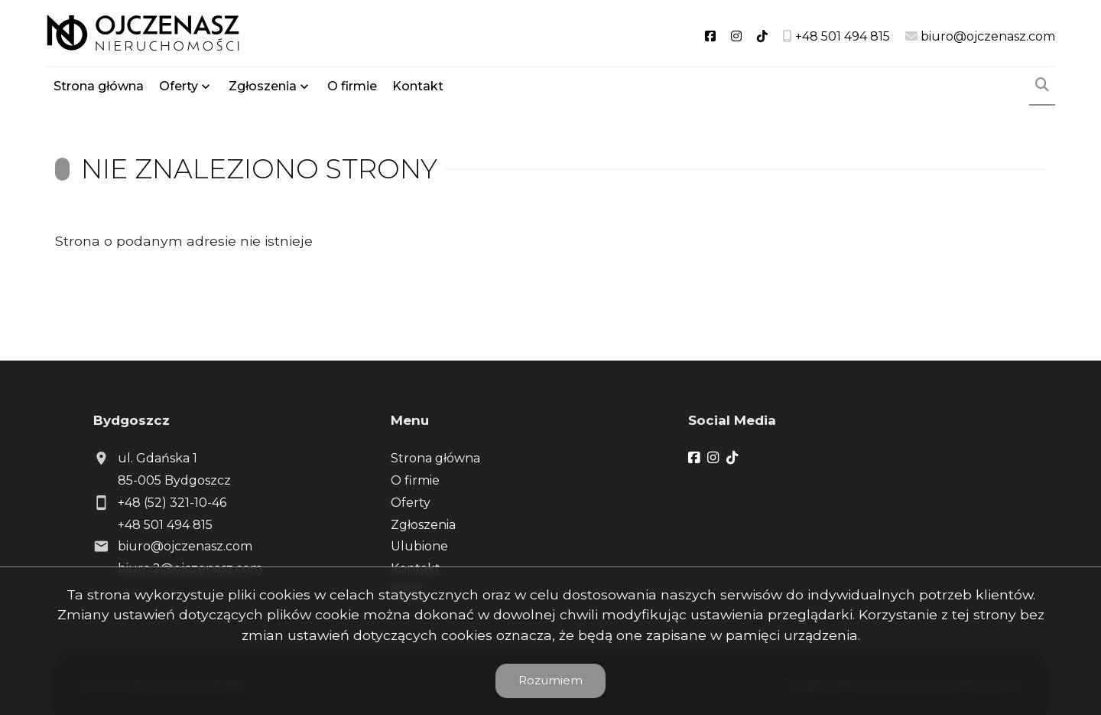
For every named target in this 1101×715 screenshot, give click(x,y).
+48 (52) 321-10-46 (172, 502)
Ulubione (419, 546)
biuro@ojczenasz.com (185, 546)
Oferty (178, 86)
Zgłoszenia (263, 86)
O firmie (352, 86)
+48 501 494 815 (165, 524)
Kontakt (417, 86)
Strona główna (99, 86)
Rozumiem (550, 680)
